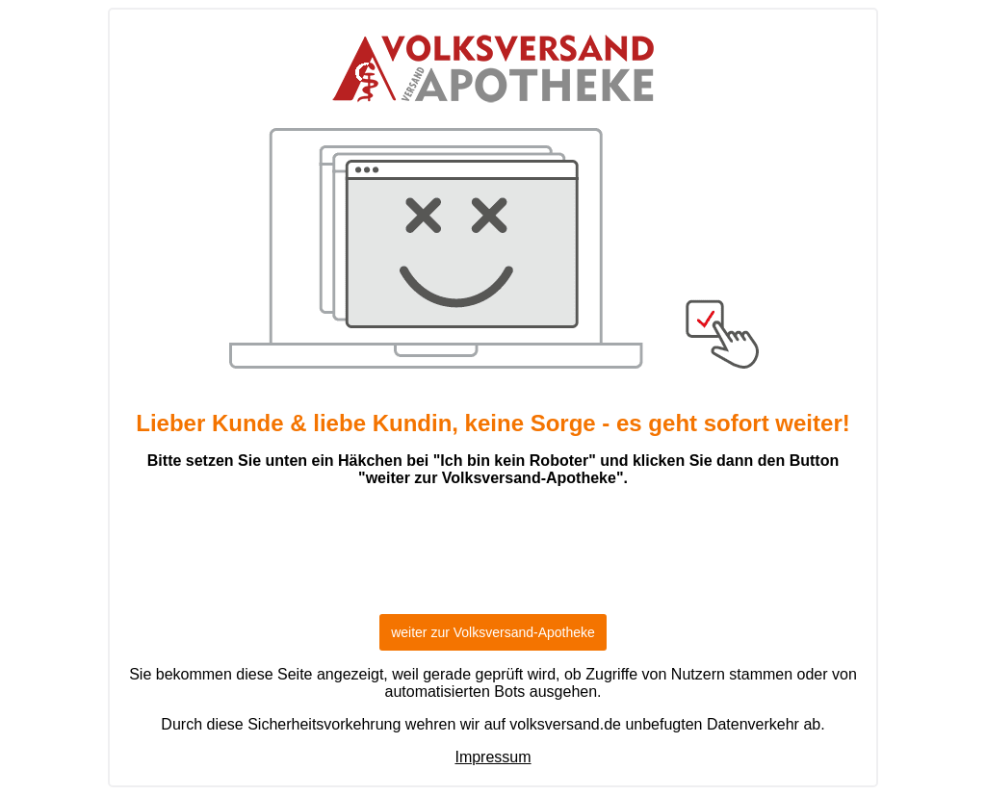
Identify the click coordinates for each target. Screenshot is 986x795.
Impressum (492, 757)
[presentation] (493, 559)
